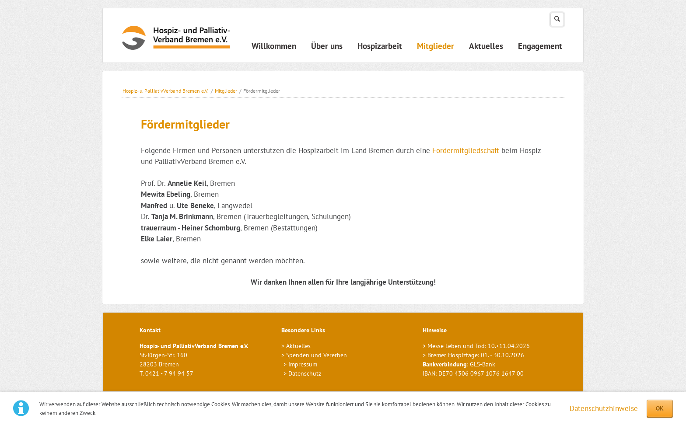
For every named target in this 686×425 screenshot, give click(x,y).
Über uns (327, 46)
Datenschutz (304, 373)
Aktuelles (486, 46)
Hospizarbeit (379, 46)
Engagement (540, 46)
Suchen (557, 19)
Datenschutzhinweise (604, 408)
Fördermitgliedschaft (465, 150)
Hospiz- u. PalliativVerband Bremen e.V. (165, 90)
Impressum (302, 364)
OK (660, 408)
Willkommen (274, 46)
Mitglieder (435, 46)
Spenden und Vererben (316, 355)
